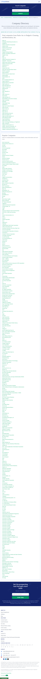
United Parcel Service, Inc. (7, 515)
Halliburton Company (6, 302)
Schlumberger (5, 454)
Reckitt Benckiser (5, 433)
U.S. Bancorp (4, 500)
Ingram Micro (4, 321)
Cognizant (4, 224)
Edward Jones (5, 262)
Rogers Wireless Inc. (6, 442)
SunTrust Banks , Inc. (6, 476)
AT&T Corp (4, 174)
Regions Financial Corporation (8, 435)
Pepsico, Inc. (4, 409)
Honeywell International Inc (7, 311)
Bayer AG (4, 189)
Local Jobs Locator (5, 349)
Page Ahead (4, 96)
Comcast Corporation (6, 230)
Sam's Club (4, 448)
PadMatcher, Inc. (5, 65)
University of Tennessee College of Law (10, 537)
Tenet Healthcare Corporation (8, 480)
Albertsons (4, 151)
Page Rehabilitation (6, 119)
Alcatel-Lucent (5, 152)
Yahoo (3, 575)
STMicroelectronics (6, 471)
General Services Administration (8, 294)
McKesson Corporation (6, 362)
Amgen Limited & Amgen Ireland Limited (10, 164)
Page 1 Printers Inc (5, 94)
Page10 (3, 90)
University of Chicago (6, 518)
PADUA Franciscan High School (8, 74)
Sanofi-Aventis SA (5, 449)
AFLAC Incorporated (6, 148)
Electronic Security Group (7, 264)
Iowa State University (6, 326)
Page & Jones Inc (5, 109)
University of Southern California (8, 535)
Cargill (3, 208)
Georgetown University (6, 297)
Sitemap (2, 641)
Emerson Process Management (8, 270)
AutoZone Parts (5, 180)
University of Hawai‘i (6, 528)
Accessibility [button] (4, 675)
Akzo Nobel (4, 149)
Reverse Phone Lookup (5, 626)
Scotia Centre (4, 455)
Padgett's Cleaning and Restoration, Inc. (10, 129)
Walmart (4, 560)
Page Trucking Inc (5, 123)
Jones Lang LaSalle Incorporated (8, 331)
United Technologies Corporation (8, 516)
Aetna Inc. (4, 146)
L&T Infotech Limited (6, 342)
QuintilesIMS (4, 426)
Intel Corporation (5, 324)
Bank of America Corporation (8, 183)
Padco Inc (4, 40)
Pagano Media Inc (5, 81)
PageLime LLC (5, 110)
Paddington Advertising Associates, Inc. (10, 42)
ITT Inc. (3, 327)
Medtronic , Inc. (5, 364)
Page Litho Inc (5, 112)
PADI (3, 56)
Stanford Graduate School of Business (9, 466)
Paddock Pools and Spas (7, 48)
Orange (3, 403)
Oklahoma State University (7, 400)
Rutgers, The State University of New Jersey (10, 444)
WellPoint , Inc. (5, 567)
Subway (3, 473)
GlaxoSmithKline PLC (6, 298)
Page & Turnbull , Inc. (6, 87)
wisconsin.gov (5, 570)
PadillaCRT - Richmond (6, 61)
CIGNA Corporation (6, 219)
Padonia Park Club (5, 68)
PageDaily (4, 101)
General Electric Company (7, 291)
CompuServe (4, 232)
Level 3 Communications (7, 346)
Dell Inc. (3, 244)
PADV (3, 78)
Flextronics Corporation (6, 285)
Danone (3, 243)
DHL (3, 250)
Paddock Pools (5, 46)
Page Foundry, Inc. (5, 84)
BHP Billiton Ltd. (5, 195)
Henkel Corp (4, 308)
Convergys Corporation (6, 235)
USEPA (3, 547)
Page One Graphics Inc (6, 115)
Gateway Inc (4, 288)
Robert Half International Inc (7, 439)
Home (2, 17)
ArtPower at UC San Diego (7, 171)
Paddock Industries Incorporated (8, 45)
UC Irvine (4, 509)
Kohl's (3, 339)
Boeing (3, 196)
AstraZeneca (4, 173)
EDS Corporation (5, 260)
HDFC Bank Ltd (5, 307)
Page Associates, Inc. (6, 97)
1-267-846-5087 (5, 653)
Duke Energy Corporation (7, 253)
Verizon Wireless (5, 553)
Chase (3, 216)
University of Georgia (6, 527)
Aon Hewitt (4, 165)
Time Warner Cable (6, 489)
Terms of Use (3, 673)
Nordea (3, 388)
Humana (4, 315)
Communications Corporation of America (10, 231)
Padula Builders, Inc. (6, 77)
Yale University (5, 576)
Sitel (3, 460)
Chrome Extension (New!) (6, 630)
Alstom (3, 157)
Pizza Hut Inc (4, 415)
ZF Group (4, 578)
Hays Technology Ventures (7, 304)
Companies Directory (8, 17)
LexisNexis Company (6, 348)
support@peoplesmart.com (7, 651)
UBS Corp (4, 506)
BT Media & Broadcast (6, 202)
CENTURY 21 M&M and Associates (9, 212)
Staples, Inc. (4, 467)
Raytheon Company (6, 429)
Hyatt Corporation (5, 317)
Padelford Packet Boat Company (8, 128)
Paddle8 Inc (4, 43)
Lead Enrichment (4, 622)
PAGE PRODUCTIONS (6, 117)
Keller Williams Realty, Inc (7, 336)
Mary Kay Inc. (4, 359)
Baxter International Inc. (7, 187)
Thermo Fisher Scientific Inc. (7, 487)
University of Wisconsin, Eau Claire (9, 541)
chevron (3, 218)
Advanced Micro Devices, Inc (7, 144)
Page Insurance (5, 107)
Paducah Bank (5, 75)
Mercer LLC (4, 365)
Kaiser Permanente (6, 333)
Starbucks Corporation (6, 468)
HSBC (3, 314)
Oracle (3, 401)
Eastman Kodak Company (7, 257)
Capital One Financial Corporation (8, 205)
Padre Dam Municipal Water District (9, 69)
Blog (2, 616)
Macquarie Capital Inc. (6, 356)
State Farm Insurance (6, 470)
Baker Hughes (5, 181)
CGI (3, 213)
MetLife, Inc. (4, 369)
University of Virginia (6, 540)
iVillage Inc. (4, 329)
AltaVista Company (6, 158)
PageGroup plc (5, 88)
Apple (3, 167)
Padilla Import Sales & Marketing (8, 62)
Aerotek (3, 145)
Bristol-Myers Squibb (6, 199)
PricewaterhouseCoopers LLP (8, 417)
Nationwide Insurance (6, 380)
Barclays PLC (4, 184)
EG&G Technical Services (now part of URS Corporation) (13, 263)
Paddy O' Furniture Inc (6, 49)
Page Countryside (5, 100)
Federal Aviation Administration (8, 278)
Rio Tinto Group (5, 436)
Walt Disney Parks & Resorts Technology (10, 562)
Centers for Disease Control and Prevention (10, 211)
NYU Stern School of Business (8, 397)
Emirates (4, 272)
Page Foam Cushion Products (8, 106)
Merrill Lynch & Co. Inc (6, 368)
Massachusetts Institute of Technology (9, 361)
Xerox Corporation (5, 573)
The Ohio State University (7, 484)
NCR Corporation (5, 381)
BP (2, 197)
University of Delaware (6, 524)
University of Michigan (6, 531)
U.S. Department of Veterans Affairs (9, 502)
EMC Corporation (5, 267)
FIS (2, 282)
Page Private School (6, 120)
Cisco (3, 221)
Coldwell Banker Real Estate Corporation (10, 225)
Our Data (3, 624)
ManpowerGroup (5, 358)
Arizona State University (7, 168)
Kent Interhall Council (6, 337)
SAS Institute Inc (5, 452)
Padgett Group (5, 55)
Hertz (3, 310)
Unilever (3, 511)
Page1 (3, 93)
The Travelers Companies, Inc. (8, 486)
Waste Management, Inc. (7, 565)
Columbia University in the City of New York (10, 228)
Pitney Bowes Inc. (5, 413)
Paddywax (4, 50)
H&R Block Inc (5, 301)
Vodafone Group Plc (6, 556)
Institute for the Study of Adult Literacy (10, 323)
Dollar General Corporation (7, 251)
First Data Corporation (6, 281)
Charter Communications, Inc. (8, 215)
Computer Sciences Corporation (8, 234)
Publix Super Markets (6, 423)
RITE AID (4, 438)
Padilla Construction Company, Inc (9, 59)
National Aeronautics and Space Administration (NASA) (13, 377)
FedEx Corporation (6, 279)
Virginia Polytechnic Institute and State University (12, 554)
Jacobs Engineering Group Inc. (8, 330)
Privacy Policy (8, 602)
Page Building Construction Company (9, 99)
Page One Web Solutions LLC (8, 116)
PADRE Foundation (6, 71)
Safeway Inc (4, 445)
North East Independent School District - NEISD (11, 393)
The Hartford (4, 483)
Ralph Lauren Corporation (7, 428)
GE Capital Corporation (6, 289)
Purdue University (5, 425)
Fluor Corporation (5, 286)
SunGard (4, 474)
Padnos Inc (4, 66)
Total (3, 493)
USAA (3, 546)
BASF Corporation (5, 186)
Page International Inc (6, 85)
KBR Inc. (3, 334)
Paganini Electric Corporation (8, 83)
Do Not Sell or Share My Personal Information (10, 637)
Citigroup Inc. (4, 222)
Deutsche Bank (5, 248)
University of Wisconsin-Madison (8, 543)
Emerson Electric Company (7, 269)
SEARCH (20, 13)
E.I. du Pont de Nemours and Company (9, 256)
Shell (3, 458)
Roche (3, 441)
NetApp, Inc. (4, 384)
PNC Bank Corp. (5, 416)
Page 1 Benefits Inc (6, 91)
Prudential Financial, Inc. (7, 422)
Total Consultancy (5, 495)
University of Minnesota (7, 533)
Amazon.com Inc (5, 160)
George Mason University (7, 295)
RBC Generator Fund (6, 431)
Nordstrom (4, 390)
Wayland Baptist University (7, 566)
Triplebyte (4, 496)
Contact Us (3, 633)
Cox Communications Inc (7, 238)
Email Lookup (4, 628)
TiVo (3, 490)
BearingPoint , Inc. (5, 190)
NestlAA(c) (4, 382)
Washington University (6, 563)
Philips (3, 412)
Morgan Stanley (5, 374)
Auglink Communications (7, 177)
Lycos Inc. (4, 355)
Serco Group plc (5, 457)
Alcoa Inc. (4, 154)
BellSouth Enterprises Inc (7, 192)
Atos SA (3, 176)
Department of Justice (6, 247)
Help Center (3, 635)
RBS (3, 432)
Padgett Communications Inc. (8, 125)
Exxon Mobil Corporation (7, 273)
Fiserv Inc (4, 283)
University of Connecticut (7, 522)
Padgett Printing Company (7, 52)
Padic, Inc (4, 58)
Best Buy (4, 193)
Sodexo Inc (4, 461)
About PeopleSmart (5, 612)
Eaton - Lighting (5, 259)
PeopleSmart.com (27, 602)
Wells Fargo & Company (7, 569)
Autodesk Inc (4, 179)
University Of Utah (6, 538)
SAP (3, 451)
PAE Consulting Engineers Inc (8, 80)
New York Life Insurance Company (9, 385)
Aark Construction (5, 142)
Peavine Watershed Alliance (7, 407)
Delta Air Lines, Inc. (6, 246)
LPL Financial (4, 353)
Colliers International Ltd (7, 227)
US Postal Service (5, 544)
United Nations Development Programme (10, 514)
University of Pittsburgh (7, 534)
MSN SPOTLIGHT (5, 375)
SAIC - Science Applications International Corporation (12, 447)
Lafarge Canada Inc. (6, 343)
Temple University (5, 479)
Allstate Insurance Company (7, 155)
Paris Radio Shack (5, 404)
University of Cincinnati (6, 519)
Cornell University (5, 237)
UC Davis (4, 508)
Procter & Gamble (5, 420)
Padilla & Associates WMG (7, 64)
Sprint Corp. (4, 463)
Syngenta (4, 477)
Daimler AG (4, 241)
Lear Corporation (5, 345)
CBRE (3, 209)
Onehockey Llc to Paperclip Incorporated (20, 17)
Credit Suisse (4, 240)
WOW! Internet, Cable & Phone (8, 572)
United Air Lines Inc (6, 512)
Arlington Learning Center (7, 170)
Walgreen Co (4, 559)
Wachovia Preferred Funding (7, 557)
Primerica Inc (4, 419)
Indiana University (5, 320)
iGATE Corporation (6, 318)
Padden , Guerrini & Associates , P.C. (9, 126)
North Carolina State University (8, 391)
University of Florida (6, 525)
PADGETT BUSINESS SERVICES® (8, 53)
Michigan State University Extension (9, 371)
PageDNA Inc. (5, 104)
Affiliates (3, 614)
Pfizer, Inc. (4, 410)
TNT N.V (4, 492)
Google (3, 299)
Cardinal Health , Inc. (6, 206)
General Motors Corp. (6, 292)
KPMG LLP (4, 340)
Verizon (3, 551)
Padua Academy (5, 72)
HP (2, 313)
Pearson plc (4, 406)
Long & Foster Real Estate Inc (8, 352)
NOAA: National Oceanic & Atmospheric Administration (13, 387)
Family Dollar (4, 276)
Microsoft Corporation (6, 372)
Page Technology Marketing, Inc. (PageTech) (11, 122)
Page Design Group (6, 103)
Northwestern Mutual (6, 394)
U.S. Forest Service (5, 503)
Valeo (3, 549)
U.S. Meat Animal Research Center (9, 505)
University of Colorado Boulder (8, 521)
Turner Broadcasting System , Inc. (8, 498)
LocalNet (4, 350)
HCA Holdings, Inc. (5, 305)
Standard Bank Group (6, 464)
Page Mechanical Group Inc (7, 113)
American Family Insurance (7, 161)
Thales (3, 482)
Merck (3, 366)
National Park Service (6, 378)
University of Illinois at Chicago (8, 530)
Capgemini (4, 203)
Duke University (5, 254)
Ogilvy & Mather (5, 398)
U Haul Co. (4, 499)
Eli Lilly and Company (6, 266)
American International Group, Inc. (9, 163)
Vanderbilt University (6, 550)
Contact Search (4, 620)
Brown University (5, 200)
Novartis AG (4, 396)
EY (2, 275)
